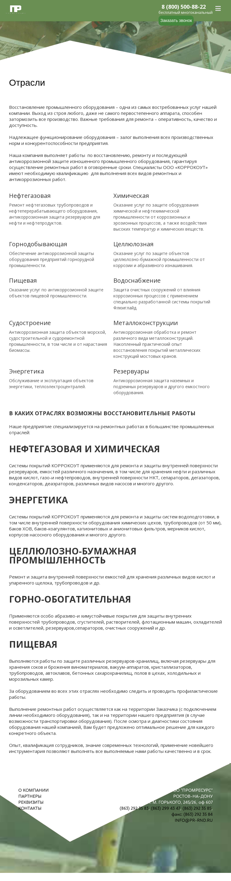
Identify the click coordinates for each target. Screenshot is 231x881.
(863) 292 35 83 (134, 808)
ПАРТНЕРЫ (30, 796)
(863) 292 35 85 (197, 808)
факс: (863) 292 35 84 (192, 814)
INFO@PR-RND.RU (194, 820)
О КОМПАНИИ (33, 790)
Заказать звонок (176, 20)
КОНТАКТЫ (30, 808)
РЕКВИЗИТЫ (31, 802)
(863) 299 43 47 (165, 808)
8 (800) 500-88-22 (184, 7)
